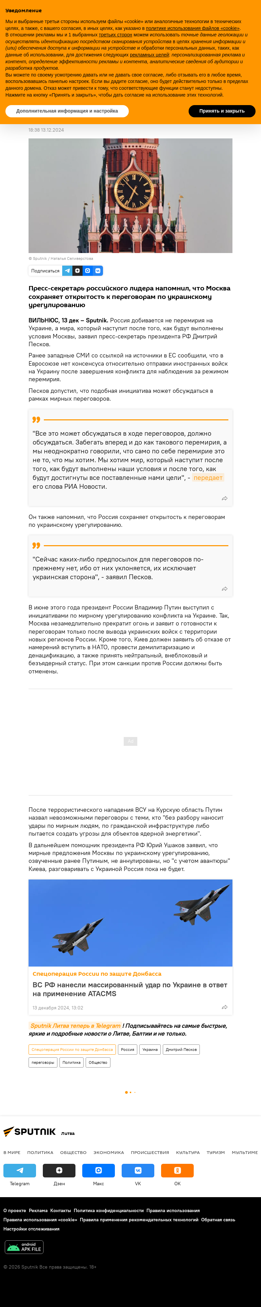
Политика (72, 1062)
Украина (150, 1049)
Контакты (60, 1210)
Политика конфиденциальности (109, 1210)
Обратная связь (218, 1220)
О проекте (14, 1210)
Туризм (216, 1152)
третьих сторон (115, 34)
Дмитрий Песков (181, 1049)
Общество (98, 1062)
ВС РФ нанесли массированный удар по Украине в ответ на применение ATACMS (130, 989)
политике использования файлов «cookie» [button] (193, 28)
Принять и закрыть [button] (222, 111)
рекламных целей (149, 54)
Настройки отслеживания (31, 1229)
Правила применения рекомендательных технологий (139, 1220)
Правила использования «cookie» (40, 1220)
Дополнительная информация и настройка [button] (67, 111)
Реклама (38, 1210)
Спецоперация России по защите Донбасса (97, 974)
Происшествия (150, 1152)
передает (208, 477)
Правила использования (173, 1210)
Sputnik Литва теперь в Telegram (75, 1025)
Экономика (108, 1152)
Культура (188, 1152)
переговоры (43, 1062)
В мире (11, 1152)
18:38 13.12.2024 (46, 130)
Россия (127, 1049)
